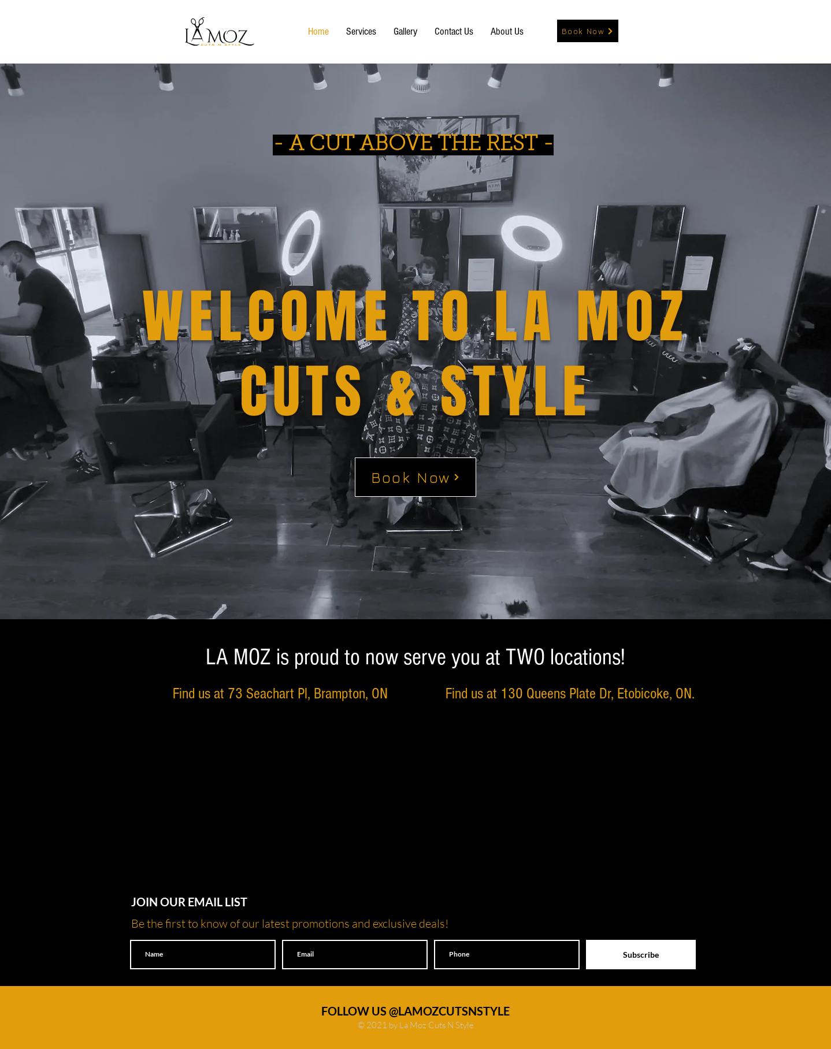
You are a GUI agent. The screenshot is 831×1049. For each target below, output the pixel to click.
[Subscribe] (641, 954)
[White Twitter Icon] (675, 32)
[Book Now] (587, 31)
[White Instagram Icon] (633, 32)
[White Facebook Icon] (654, 32)
